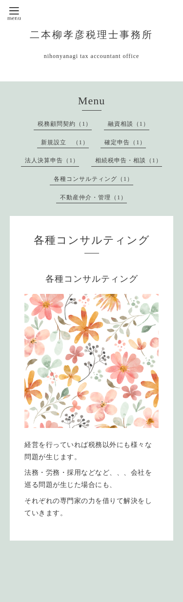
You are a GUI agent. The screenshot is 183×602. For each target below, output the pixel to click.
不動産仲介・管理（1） (93, 197)
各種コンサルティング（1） (93, 178)
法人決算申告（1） (52, 160)
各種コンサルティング (91, 279)
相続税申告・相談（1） (128, 160)
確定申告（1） (125, 142)
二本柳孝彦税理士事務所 (91, 35)
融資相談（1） (128, 123)
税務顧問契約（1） (65, 123)
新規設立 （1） (65, 142)
